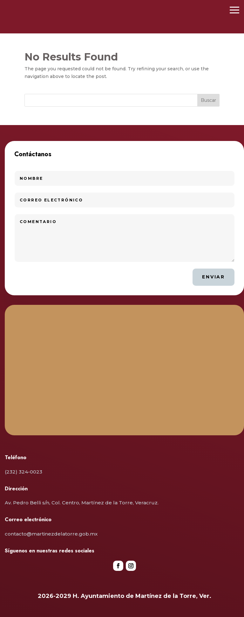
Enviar (213, 277)
